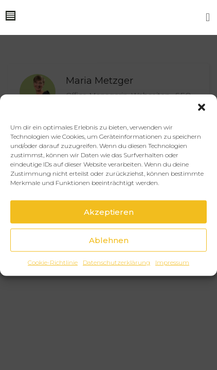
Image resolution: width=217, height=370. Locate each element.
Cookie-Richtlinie (53, 262)
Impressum (172, 262)
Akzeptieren (109, 211)
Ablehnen (109, 240)
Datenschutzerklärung (116, 262)
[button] (201, 107)
